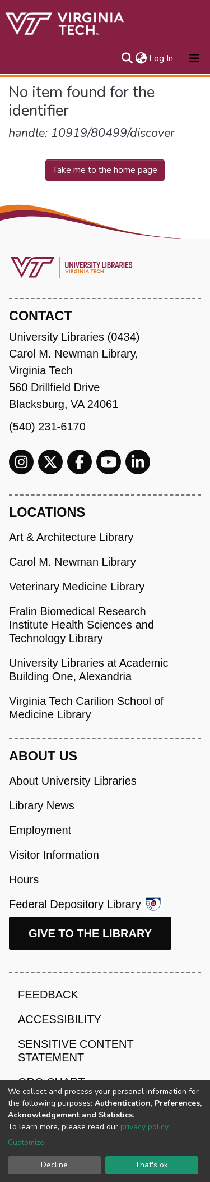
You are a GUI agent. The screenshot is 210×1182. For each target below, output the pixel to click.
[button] (141, 58)
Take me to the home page (105, 170)
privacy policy (144, 1126)
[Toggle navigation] (194, 58)
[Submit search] (127, 58)
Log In (161, 58)
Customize (26, 1142)
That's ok (151, 1165)
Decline (54, 1165)
